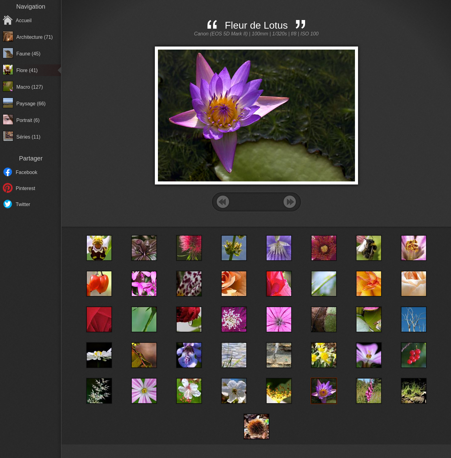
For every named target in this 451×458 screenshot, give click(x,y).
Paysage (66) (31, 103)
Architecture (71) (34, 37)
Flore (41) (27, 70)
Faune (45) (28, 53)
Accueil (24, 20)
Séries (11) (28, 137)
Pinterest (25, 188)
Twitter (23, 204)
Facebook (26, 172)
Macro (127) (29, 87)
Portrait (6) (28, 120)
